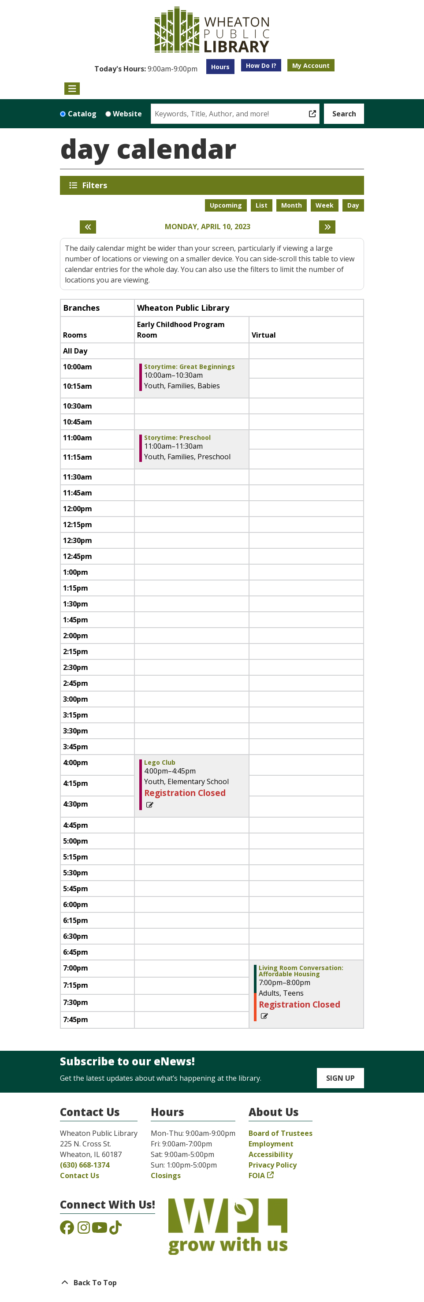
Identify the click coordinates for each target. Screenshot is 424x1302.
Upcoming (226, 205)
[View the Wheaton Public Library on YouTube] (100, 1230)
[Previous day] (88, 227)
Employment (271, 1144)
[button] (146, 68)
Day (353, 205)
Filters (96, 185)
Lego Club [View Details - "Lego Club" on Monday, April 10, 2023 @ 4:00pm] (159, 762)
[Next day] (327, 227)
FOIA (257, 1175)
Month (291, 205)
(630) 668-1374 (84, 1165)
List (262, 205)
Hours (220, 67)
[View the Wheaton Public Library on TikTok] (115, 1230)
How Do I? (261, 65)
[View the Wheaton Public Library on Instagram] (84, 1230)
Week (325, 205)
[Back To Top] (212, 1282)
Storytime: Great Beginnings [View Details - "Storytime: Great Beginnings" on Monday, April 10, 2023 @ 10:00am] (189, 367)
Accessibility (271, 1154)
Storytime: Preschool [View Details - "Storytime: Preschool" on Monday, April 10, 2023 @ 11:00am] (177, 438)
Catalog (82, 114)
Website (127, 114)
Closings (166, 1175)
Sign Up (340, 1078)
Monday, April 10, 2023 (207, 227)
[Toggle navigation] (72, 88)
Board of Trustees (280, 1133)
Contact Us (79, 1175)
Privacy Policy (273, 1165)
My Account (311, 65)
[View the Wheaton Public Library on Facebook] (67, 1230)
